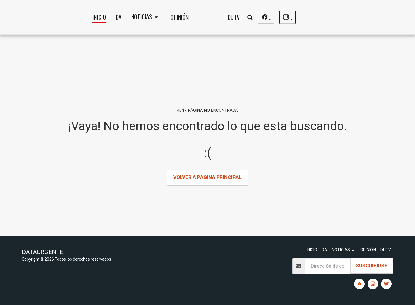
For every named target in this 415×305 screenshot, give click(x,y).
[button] (100, 17)
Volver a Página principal (207, 177)
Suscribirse (371, 265)
